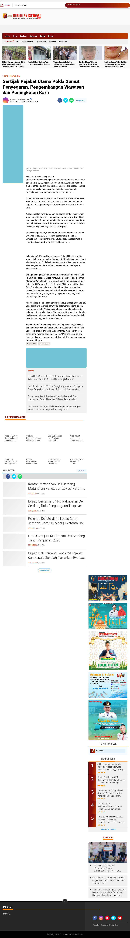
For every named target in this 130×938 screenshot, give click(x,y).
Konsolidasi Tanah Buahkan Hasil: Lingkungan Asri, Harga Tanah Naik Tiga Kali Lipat (108, 880)
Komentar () (80, 100)
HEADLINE (15, 76)
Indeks (7, 36)
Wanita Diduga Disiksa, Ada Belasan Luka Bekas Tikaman (39, 63)
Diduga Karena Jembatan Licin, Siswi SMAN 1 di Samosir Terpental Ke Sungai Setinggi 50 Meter (13, 64)
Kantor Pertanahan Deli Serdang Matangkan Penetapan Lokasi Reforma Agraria (56, 488)
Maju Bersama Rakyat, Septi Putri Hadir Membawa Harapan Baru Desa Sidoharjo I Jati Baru (111, 819)
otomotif (63, 41)
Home (7, 5)
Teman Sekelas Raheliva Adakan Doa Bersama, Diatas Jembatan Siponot (64, 64)
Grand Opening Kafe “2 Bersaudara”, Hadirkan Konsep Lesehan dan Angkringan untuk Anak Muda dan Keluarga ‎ (111, 780)
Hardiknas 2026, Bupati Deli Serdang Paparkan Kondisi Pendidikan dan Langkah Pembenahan (110, 793)
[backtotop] (65, 901)
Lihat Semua (44, 570)
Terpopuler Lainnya (107, 829)
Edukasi (23, 36)
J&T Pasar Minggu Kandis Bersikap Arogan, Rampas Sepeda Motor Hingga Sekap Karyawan (111, 767)
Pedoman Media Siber (110, 925)
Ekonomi (33, 36)
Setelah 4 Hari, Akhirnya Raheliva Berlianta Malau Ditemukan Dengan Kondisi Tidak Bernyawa (89, 64)
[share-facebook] (59, 100)
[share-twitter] (65, 100)
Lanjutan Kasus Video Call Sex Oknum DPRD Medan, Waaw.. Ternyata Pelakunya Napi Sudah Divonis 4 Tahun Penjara (115, 64)
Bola (15, 36)
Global (50, 36)
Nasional (100, 751)
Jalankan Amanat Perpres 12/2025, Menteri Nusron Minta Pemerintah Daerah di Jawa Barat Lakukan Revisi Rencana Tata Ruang (108, 892)
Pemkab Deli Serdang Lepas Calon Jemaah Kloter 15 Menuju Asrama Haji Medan (56, 523)
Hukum (10, 41)
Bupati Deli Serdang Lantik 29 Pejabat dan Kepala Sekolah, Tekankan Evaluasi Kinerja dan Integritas (56, 557)
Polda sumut (44, 344)
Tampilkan (81, 470)
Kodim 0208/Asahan (25, 41)
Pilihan (53, 41)
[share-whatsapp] (71, 100)
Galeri (42, 36)
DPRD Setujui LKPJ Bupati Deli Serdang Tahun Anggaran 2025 (56, 538)
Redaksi (96, 925)
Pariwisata (41, 41)
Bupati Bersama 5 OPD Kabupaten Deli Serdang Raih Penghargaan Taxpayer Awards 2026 (56, 505)
